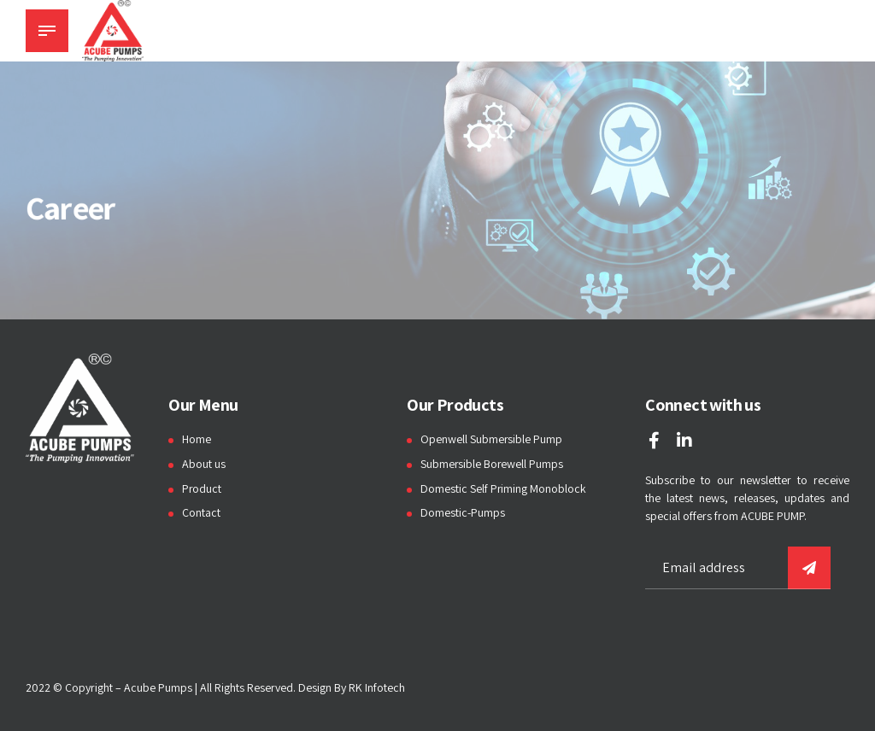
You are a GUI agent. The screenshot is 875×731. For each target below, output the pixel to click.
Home (196, 439)
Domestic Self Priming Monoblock (503, 488)
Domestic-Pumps (462, 512)
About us (204, 463)
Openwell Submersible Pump (491, 439)
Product (202, 488)
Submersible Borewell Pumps (492, 463)
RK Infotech (377, 687)
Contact (201, 512)
